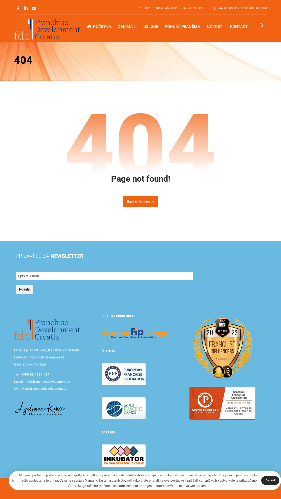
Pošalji (24, 289)
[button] (18, 8)
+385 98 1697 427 (35, 375)
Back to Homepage (140, 202)
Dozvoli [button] (270, 480)
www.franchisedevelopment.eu (44, 389)
